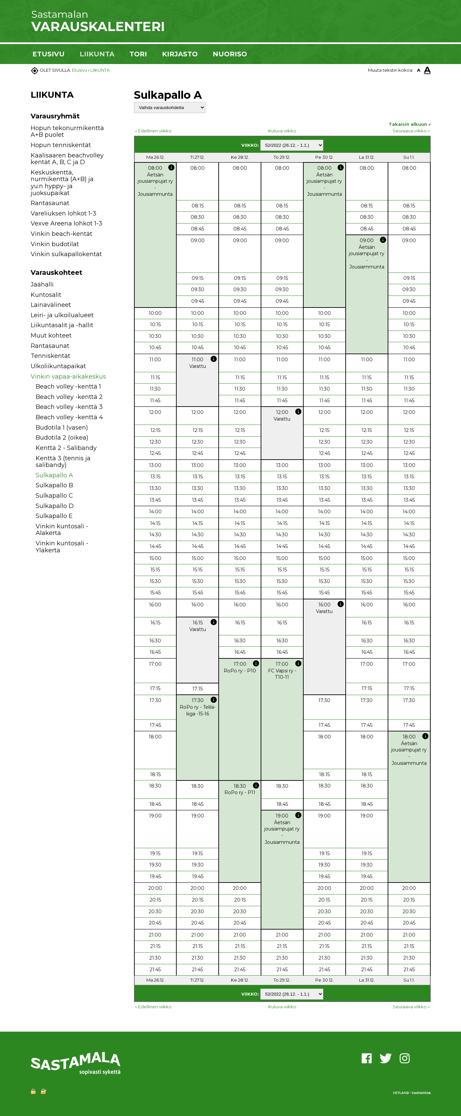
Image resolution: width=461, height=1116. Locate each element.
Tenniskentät (50, 356)
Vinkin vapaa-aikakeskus (68, 376)
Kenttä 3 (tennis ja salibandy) (63, 462)
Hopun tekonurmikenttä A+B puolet (67, 131)
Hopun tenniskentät (61, 145)
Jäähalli (42, 284)
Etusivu (79, 70)
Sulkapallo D (55, 506)
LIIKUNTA (97, 54)
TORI (138, 54)
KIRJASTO (180, 54)
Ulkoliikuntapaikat (58, 366)
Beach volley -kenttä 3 (69, 407)
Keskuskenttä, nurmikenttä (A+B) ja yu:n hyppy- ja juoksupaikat (62, 183)
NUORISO (230, 54)
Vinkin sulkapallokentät (66, 254)
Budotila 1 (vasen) (62, 427)
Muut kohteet (51, 335)
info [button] (171, 167)
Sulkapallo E (54, 516)
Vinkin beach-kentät (61, 233)
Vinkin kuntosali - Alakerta (62, 530)
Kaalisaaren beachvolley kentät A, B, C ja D (67, 159)
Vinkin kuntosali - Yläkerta (62, 547)
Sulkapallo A (54, 475)
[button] (115, 286)
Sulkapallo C (54, 495)
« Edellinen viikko (153, 130)
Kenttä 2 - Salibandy (66, 448)
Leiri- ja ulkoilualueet (62, 315)
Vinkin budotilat (55, 244)
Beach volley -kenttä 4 (69, 417)
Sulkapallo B (54, 485)
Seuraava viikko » (411, 130)
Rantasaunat (50, 203)
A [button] (418, 70)
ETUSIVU (48, 54)
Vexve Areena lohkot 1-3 (66, 223)
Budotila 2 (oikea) (62, 437)
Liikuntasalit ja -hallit (62, 325)
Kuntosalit (46, 295)
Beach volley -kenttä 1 (68, 386)
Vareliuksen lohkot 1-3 (63, 213)
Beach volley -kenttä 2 (69, 397)
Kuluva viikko (282, 130)
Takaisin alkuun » (410, 124)
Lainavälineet (51, 305)
